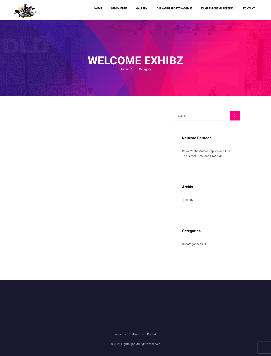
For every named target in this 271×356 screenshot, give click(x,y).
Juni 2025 (188, 200)
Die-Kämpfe (119, 8)
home (117, 334)
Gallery (141, 8)
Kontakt (249, 8)
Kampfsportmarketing (217, 8)
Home (98, 8)
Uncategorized (191, 244)
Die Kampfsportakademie (174, 8)
